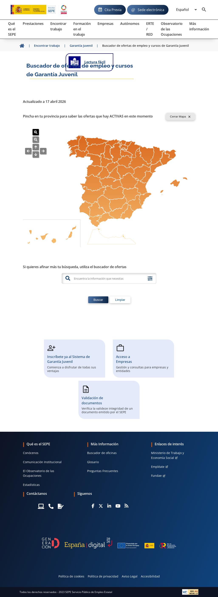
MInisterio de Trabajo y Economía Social (167, 455)
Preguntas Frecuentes (102, 471)
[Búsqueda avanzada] (150, 278)
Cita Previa (113, 9)
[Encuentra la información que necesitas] (108, 278)
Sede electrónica (151, 9)
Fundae (156, 476)
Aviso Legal (129, 576)
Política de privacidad (103, 576)
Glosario (93, 462)
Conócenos (30, 453)
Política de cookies (71, 576)
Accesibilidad (150, 576)
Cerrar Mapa (178, 116)
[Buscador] (204, 9)
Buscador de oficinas (102, 453)
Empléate (157, 467)
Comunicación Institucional (42, 462)
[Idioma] (186, 9)
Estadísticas (31, 485)
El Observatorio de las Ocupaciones (38, 473)
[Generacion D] (108, 543)
